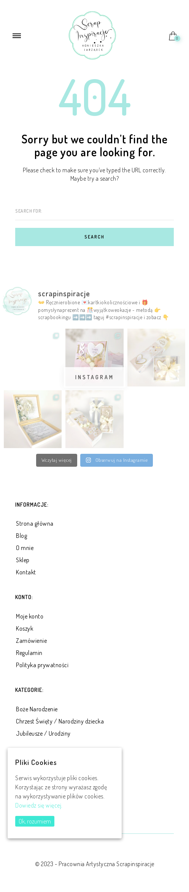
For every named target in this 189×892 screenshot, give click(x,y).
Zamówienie (31, 640)
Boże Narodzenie (37, 709)
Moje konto (29, 616)
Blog (21, 535)
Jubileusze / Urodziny (43, 733)
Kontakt (26, 572)
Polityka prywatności (42, 665)
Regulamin (29, 653)
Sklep (23, 560)
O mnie (24, 548)
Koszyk (24, 628)
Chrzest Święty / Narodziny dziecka (60, 721)
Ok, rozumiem (35, 821)
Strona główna (35, 523)
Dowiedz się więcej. (39, 805)
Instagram (94, 377)
